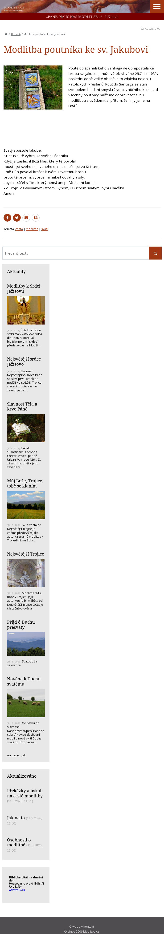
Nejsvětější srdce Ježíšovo (24, 361)
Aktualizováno (22, 776)
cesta (19, 229)
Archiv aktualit (16, 755)
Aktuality (16, 34)
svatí (44, 229)
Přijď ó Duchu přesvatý (21, 624)
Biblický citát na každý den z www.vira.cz (28, 885)
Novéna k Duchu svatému (24, 681)
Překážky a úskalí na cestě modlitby (25, 793)
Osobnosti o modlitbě (19, 842)
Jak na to (16, 817)
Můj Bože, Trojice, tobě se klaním (25, 483)
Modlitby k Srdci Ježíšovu (23, 288)
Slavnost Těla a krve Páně (22, 406)
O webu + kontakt (81, 926)
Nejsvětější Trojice (25, 554)
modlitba (32, 229)
